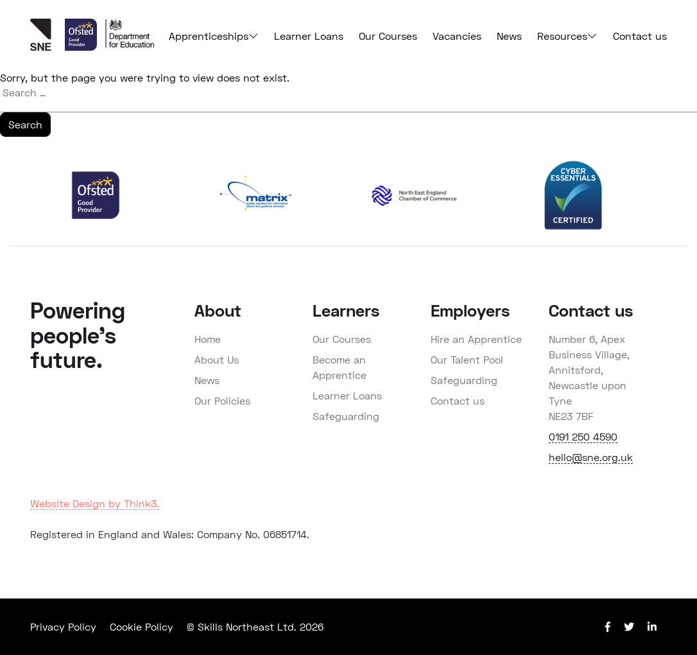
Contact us (640, 36)
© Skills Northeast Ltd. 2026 (255, 626)
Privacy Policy (63, 626)
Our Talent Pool (467, 359)
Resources (567, 36)
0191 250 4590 (583, 436)
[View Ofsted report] (82, 46)
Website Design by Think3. (94, 503)
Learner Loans (308, 36)
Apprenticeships (214, 36)
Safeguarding (346, 416)
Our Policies (222, 400)
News (509, 36)
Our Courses (388, 36)
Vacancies (457, 36)
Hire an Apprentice (476, 339)
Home (207, 339)
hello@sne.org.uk (591, 457)
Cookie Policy (141, 626)
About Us (216, 359)
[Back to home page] (47, 46)
